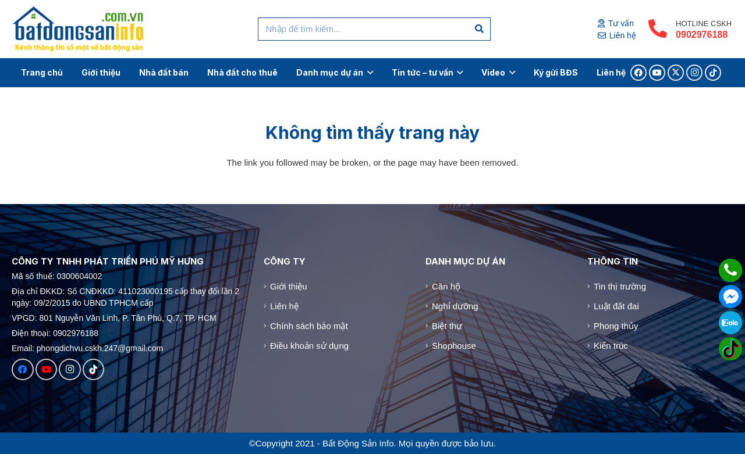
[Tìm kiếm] (480, 29)
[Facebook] (638, 73)
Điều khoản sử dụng (309, 346)
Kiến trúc (611, 346)
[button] (368, 72)
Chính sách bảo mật (309, 326)
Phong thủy (616, 326)
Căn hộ (446, 286)
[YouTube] (657, 73)
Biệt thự (447, 326)
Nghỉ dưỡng (455, 306)
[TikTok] (713, 73)
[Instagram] (694, 73)
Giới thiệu (288, 286)
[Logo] (79, 29)
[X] (676, 73)
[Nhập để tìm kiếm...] (374, 29)
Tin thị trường (620, 286)
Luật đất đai (616, 306)
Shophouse (454, 346)
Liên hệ (284, 306)
